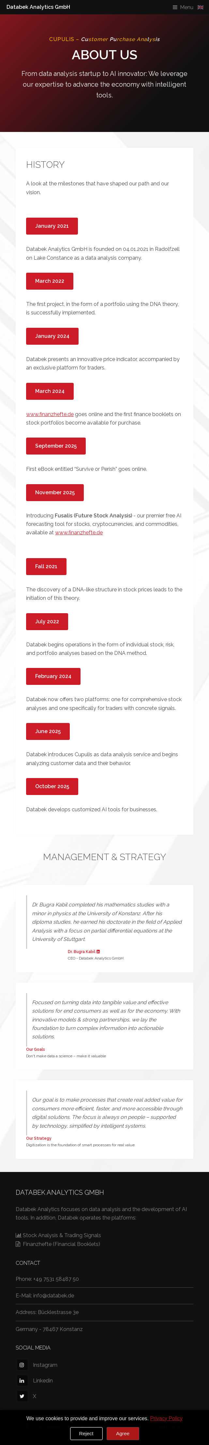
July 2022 (47, 621)
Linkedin (35, 1381)
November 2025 (55, 492)
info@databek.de (53, 1296)
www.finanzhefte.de (50, 414)
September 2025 (56, 446)
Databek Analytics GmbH (38, 7)
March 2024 (50, 391)
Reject (86, 1433)
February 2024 (53, 676)
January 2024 (52, 336)
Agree (123, 1433)
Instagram (37, 1365)
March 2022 (49, 281)
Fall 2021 (46, 566)
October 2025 (52, 786)
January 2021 (52, 226)
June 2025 (48, 731)
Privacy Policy (166, 1418)
